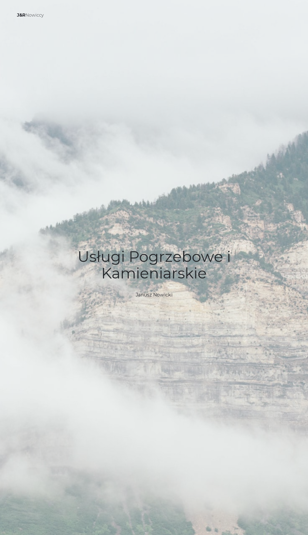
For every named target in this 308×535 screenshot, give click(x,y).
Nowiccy (30, 15)
